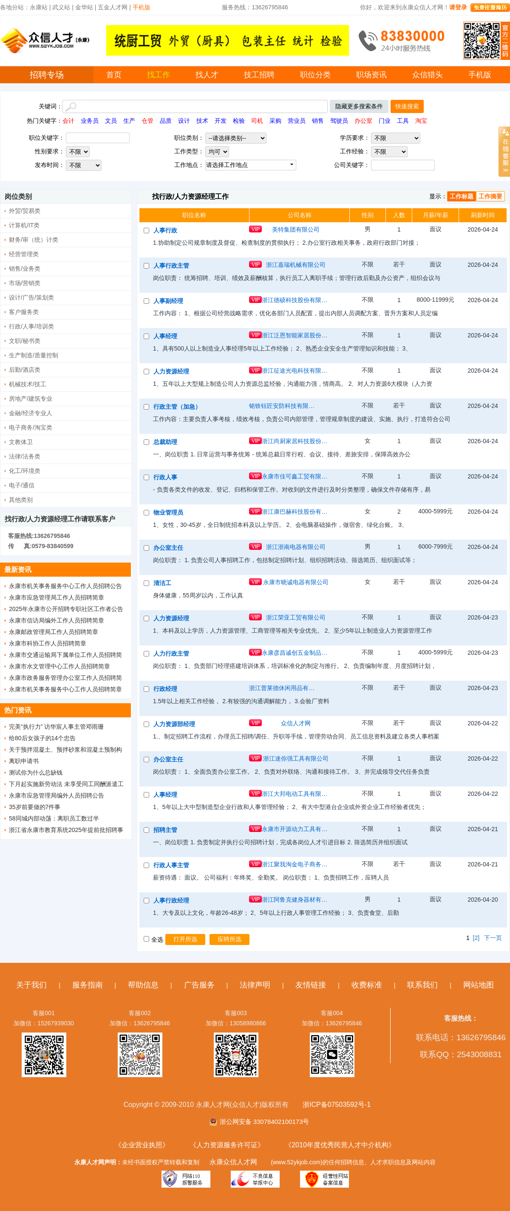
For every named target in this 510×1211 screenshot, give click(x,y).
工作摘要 (490, 196)
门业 (385, 120)
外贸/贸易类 (24, 210)
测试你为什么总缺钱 (35, 772)
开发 (221, 120)
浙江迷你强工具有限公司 (296, 758)
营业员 (297, 120)
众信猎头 (427, 75)
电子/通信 (21, 485)
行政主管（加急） (177, 406)
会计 (68, 120)
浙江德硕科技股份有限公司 (296, 300)
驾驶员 (339, 120)
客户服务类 (24, 311)
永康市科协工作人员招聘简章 (47, 643)
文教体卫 (21, 442)
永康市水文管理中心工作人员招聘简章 (59, 666)
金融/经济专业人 (30, 413)
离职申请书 (24, 761)
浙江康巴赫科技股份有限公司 (296, 511)
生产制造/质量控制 (33, 355)
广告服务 (199, 985)
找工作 (158, 75)
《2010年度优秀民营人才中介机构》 (340, 1145)
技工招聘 (259, 75)
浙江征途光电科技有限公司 (296, 370)
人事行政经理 (171, 900)
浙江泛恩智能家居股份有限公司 (296, 335)
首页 (114, 75)
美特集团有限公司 (296, 229)
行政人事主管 (171, 865)
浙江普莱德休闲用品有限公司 (283, 688)
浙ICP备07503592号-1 (337, 1104)
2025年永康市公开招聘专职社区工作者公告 (66, 609)
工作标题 (461, 196)
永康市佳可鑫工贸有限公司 (296, 476)
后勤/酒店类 (24, 369)
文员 (111, 120)
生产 (129, 120)
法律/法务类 (24, 456)
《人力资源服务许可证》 (227, 1145)
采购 (275, 120)
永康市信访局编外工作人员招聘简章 (56, 620)
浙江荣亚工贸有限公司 (296, 617)
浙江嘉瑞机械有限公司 (296, 264)
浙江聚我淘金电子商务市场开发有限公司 (296, 864)
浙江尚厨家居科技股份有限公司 (296, 441)
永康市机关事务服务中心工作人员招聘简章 (65, 689)
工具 (403, 120)
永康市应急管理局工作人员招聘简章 (56, 597)
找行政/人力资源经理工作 (190, 196)
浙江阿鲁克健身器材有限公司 (296, 899)
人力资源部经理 (174, 724)
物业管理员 (168, 512)
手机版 (479, 75)
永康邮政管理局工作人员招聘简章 (53, 631)
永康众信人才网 (233, 1162)
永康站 (39, 7)
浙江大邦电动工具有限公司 (296, 793)
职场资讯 (371, 75)
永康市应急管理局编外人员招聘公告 (56, 795)
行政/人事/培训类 (31, 326)
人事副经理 (168, 300)
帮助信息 (143, 985)
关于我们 (31, 985)
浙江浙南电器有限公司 (296, 546)
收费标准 (366, 985)
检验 (239, 120)
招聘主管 (165, 829)
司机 (257, 120)
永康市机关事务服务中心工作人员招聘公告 (65, 586)
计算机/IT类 (24, 225)
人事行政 (165, 230)
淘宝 (421, 120)
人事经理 (165, 336)
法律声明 (255, 985)
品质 (166, 120)
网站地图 (478, 985)
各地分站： (15, 7)
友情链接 (310, 985)
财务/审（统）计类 (33, 239)
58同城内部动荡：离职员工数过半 (54, 818)
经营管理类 (24, 254)
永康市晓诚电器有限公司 (296, 582)
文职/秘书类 (24, 340)
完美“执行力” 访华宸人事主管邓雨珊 (56, 726)
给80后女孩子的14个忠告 (42, 738)
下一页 (493, 937)
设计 (184, 120)
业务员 (90, 120)
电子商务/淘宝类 (30, 427)
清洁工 (162, 583)
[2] (476, 937)
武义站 (61, 7)
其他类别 (21, 499)
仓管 (147, 120)
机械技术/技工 (27, 384)
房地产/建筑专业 (30, 398)
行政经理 (165, 688)
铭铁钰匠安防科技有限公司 (283, 405)
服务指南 (87, 985)
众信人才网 (296, 723)
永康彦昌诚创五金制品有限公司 (296, 652)
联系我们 (422, 985)
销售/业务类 (24, 268)
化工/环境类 (24, 470)
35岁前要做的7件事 (34, 807)
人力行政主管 (171, 653)
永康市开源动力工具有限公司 (296, 829)
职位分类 (315, 75)
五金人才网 (113, 7)
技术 (202, 120)
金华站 (84, 7)
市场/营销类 (24, 283)
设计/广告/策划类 (31, 297)
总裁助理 (165, 442)
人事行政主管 (171, 265)
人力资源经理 (171, 371)
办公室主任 (168, 547)
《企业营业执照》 (142, 1145)
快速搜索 (407, 106)
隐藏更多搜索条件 (359, 106)
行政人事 (165, 477)
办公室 (363, 120)
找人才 (207, 75)
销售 (318, 120)
